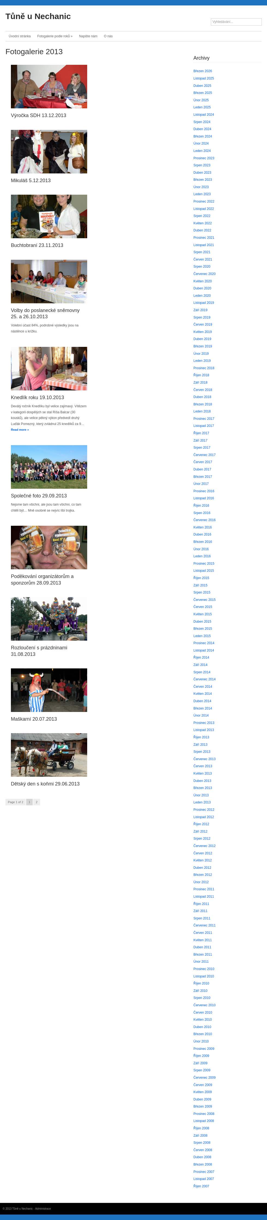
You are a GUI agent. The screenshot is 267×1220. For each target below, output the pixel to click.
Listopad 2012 (203, 817)
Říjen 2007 (201, 1186)
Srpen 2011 (201, 918)
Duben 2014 (202, 701)
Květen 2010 (202, 1020)
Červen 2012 (202, 853)
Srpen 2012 (201, 838)
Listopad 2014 (203, 650)
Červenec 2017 (204, 455)
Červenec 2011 (204, 925)
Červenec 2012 (204, 846)
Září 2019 (200, 310)
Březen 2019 (202, 346)
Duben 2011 (202, 947)
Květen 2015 (202, 614)
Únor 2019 (201, 354)
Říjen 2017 (201, 433)
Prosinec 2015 (203, 563)
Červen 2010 (202, 1012)
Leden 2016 (202, 556)
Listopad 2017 (203, 426)
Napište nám (88, 36)
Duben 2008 (202, 1157)
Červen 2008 (202, 1150)
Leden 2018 (202, 411)
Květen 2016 (202, 527)
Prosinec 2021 (203, 238)
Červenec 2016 (204, 520)
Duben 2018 (202, 397)
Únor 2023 (201, 187)
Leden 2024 (202, 151)
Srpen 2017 (201, 448)
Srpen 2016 (201, 513)
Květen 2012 (202, 860)
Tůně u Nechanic (38, 16)
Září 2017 (200, 440)
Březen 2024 (202, 136)
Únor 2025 (201, 100)
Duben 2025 (202, 86)
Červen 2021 (202, 259)
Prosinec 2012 (203, 810)
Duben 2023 (202, 173)
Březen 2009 (202, 1106)
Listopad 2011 (203, 896)
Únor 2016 (201, 549)
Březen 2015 (202, 629)
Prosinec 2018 (203, 368)
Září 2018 (200, 382)
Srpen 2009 (201, 1070)
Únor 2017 (201, 484)
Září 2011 (200, 911)
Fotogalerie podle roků (54, 36)
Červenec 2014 (204, 679)
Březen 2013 (202, 788)
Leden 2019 (202, 361)
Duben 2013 (202, 781)
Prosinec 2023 (203, 158)
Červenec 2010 (204, 1005)
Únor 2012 (201, 882)
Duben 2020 (202, 288)
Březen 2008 (202, 1164)
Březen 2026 (202, 71)
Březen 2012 (202, 875)
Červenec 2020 (204, 274)
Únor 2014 (201, 715)
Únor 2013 (201, 795)
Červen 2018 (202, 390)
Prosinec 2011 (203, 889)
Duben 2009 (202, 1099)
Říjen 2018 (201, 375)
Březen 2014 (202, 708)
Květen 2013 (202, 773)
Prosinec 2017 (203, 419)
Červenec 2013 (204, 759)
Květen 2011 (202, 940)
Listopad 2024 (203, 115)
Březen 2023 (202, 180)
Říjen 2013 (201, 737)
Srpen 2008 (201, 1143)
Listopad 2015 (203, 571)
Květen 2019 (202, 332)
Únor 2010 (201, 1041)
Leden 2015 (202, 636)
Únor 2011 (201, 962)
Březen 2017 (202, 477)
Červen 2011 (202, 933)
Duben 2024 (202, 129)
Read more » (20, 429)
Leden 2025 (202, 107)
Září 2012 (200, 831)
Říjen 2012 (201, 824)
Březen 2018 (202, 404)
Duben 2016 (202, 534)
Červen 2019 (202, 324)
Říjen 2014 (201, 657)
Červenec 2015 (204, 600)
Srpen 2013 (201, 752)
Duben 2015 (202, 621)
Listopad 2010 (203, 976)
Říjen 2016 (201, 505)
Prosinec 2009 (203, 1049)
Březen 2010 (202, 1034)
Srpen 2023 (201, 165)
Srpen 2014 (201, 672)
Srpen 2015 (201, 592)
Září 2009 (200, 1063)
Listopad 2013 (203, 730)
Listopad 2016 (203, 498)
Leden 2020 (202, 296)
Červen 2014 (202, 687)
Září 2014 (200, 665)
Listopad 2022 (203, 209)
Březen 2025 (202, 93)
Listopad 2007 (203, 1179)
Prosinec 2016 (203, 491)
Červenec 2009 (204, 1078)
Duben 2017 (202, 469)
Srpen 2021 (201, 252)
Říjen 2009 (201, 1056)
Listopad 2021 (203, 245)
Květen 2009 (202, 1092)
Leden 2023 (202, 194)
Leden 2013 (202, 802)
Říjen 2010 (201, 983)
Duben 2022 (202, 230)
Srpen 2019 (201, 317)
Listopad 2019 (203, 303)
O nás (108, 36)
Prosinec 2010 (203, 969)
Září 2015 (200, 585)
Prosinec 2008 (203, 1114)
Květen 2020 (202, 281)
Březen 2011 (202, 954)
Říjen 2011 (201, 904)
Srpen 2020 (201, 266)
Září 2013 (200, 745)
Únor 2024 (201, 143)
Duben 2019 (202, 339)
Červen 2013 (202, 766)
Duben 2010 (202, 1027)
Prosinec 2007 (203, 1172)
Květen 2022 (202, 223)
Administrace (43, 1208)
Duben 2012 (202, 868)
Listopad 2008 (203, 1121)
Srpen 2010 (201, 998)
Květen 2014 (202, 694)
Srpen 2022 (201, 216)
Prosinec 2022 (203, 201)
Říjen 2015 (201, 578)
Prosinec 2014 (203, 643)
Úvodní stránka (20, 36)
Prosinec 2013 (203, 723)
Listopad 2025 (203, 78)
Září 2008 (200, 1136)
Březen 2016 (202, 542)
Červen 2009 (202, 1085)
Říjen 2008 (201, 1128)
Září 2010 (200, 991)
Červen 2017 (202, 462)
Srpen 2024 (201, 122)
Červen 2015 (202, 607)
